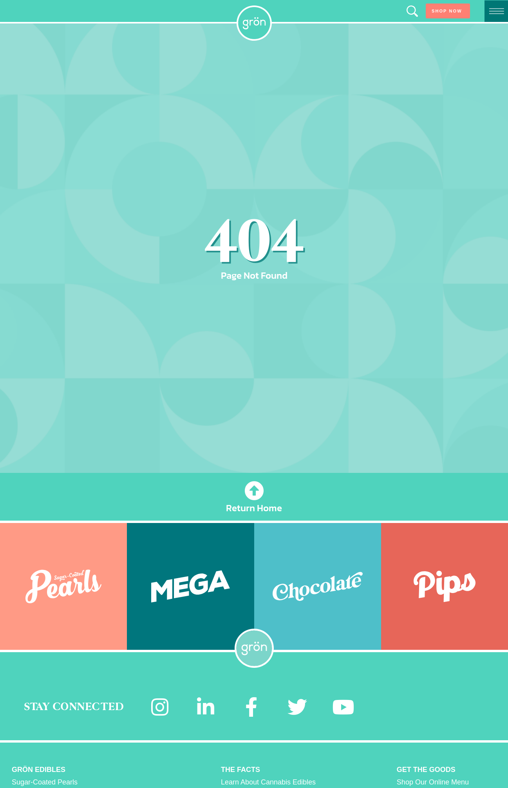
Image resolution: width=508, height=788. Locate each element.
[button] (412, 11)
